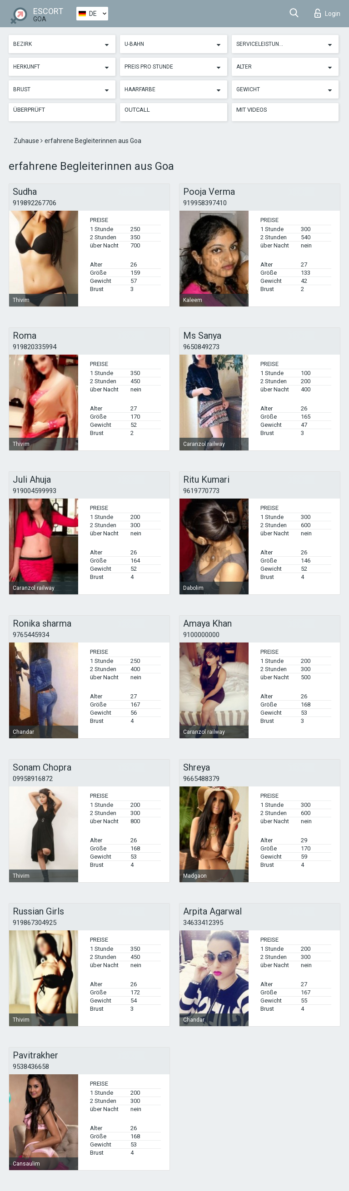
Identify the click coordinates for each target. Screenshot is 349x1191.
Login (327, 13)
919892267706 (34, 203)
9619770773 (201, 491)
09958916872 (33, 779)
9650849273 (201, 347)
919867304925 (34, 923)
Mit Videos (251, 109)
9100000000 (201, 635)
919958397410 (205, 203)
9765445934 (31, 635)
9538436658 (31, 1067)
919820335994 (34, 347)
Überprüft (29, 109)
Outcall (137, 109)
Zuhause (27, 140)
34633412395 (203, 923)
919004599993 (34, 491)
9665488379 (201, 779)
